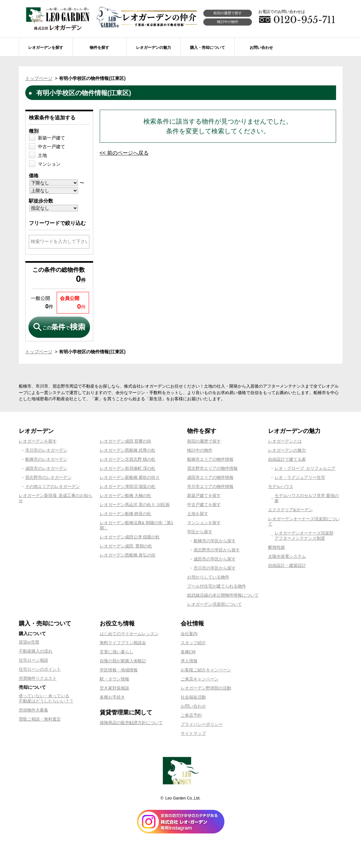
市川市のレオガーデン (46, 450)
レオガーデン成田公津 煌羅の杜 (130, 537)
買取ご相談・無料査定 (40, 719)
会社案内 (189, 633)
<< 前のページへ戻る (124, 153)
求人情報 (189, 660)
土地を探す (197, 513)
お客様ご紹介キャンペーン (206, 669)
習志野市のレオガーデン (48, 477)
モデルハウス (280, 486)
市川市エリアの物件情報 (210, 486)
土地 (42, 155)
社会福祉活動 (193, 697)
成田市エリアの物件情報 (210, 477)
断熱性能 (276, 547)
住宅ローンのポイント (40, 669)
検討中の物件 (227, 22)
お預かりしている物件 (208, 577)
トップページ (38, 78)
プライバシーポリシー (202, 724)
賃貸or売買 (29, 642)
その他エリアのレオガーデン (52, 486)
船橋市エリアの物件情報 (210, 459)
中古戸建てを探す (204, 504)
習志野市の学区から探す (217, 549)
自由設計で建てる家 (287, 459)
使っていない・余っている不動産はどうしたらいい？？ (46, 698)
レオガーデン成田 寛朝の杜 (126, 546)
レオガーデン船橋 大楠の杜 (126, 495)
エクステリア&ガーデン (290, 509)
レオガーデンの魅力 (287, 450)
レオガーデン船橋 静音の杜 (126, 513)
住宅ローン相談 (33, 660)
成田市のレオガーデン (46, 468)
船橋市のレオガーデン (46, 459)
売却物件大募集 (33, 710)
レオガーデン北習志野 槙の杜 (128, 459)
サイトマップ (193, 733)
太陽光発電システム (287, 556)
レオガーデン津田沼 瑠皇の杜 (128, 486)
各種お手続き (112, 697)
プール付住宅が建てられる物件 (216, 586)
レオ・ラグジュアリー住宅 (300, 477)
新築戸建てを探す (204, 495)
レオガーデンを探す (38, 441)
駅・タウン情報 (114, 679)
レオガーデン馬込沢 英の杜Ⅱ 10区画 (135, 504)
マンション (49, 164)
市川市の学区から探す (215, 568)
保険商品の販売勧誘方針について (131, 722)
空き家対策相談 (114, 688)
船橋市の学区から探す (215, 540)
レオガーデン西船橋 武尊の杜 (128, 450)
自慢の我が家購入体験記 (123, 660)
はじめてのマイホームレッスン (129, 633)
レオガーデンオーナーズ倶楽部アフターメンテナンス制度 (304, 536)
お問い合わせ (193, 706)
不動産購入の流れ (35, 651)
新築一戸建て (51, 137)
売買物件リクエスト (38, 678)
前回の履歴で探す (227, 13)
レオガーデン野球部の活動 (206, 688)
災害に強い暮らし (116, 651)
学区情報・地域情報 (119, 669)
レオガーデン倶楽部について (214, 604)
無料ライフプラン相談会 (123, 642)
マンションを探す (204, 522)
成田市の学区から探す (215, 559)
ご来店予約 (191, 715)
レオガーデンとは (285, 441)
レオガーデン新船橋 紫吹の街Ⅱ (130, 477)
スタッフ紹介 (193, 642)
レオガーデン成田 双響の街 (126, 441)
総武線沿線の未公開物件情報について (223, 595)
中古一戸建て (51, 146)
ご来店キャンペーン (200, 679)
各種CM (188, 651)
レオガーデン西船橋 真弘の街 (128, 555)
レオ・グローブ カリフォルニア (305, 468)
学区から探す (199, 531)
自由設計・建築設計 (287, 565)
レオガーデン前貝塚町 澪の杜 (128, 468)
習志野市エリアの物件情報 (212, 468)
